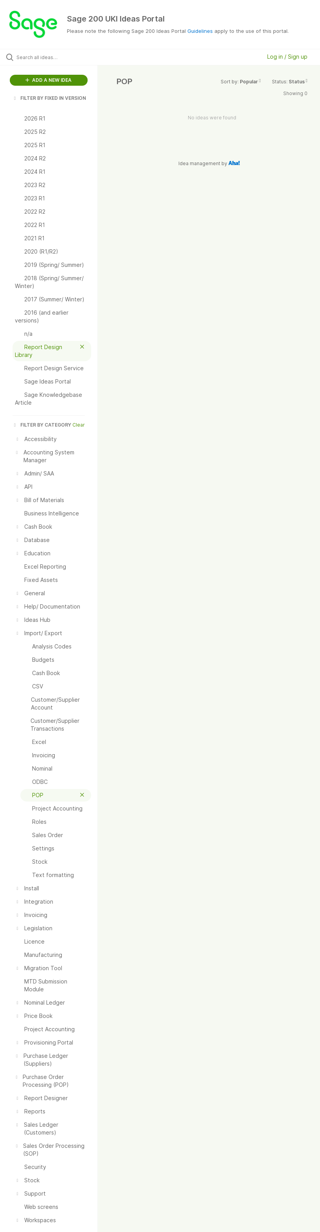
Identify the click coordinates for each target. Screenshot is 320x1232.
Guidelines (200, 31)
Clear (78, 425)
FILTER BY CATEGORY (42, 425)
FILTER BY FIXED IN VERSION (49, 98)
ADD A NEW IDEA (48, 80)
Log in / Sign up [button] (287, 56)
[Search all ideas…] (52, 57)
